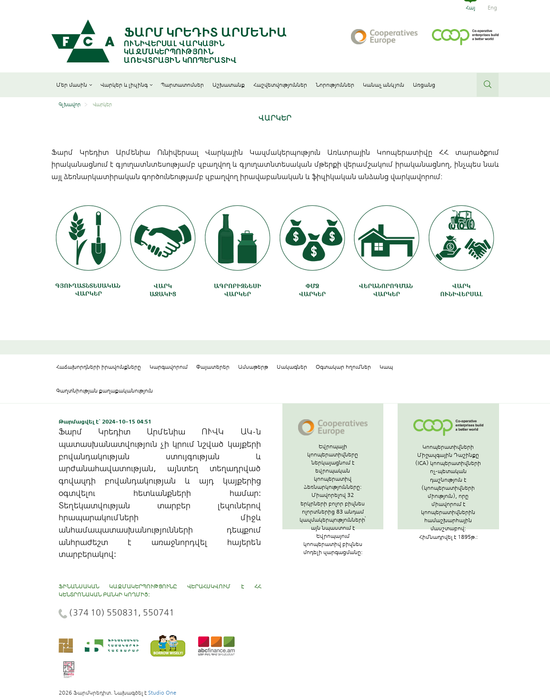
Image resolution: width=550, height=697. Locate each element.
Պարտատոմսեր (182, 84)
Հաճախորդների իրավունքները (98, 367)
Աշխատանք (228, 84)
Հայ (470, 7)
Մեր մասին (74, 84)
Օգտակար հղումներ (343, 367)
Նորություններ (335, 84)
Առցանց (424, 84)
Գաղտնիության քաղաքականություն (104, 390)
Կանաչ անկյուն (383, 84)
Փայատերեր (213, 367)
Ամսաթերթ (253, 367)
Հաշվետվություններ (280, 84)
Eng (492, 7)
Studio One (162, 692)
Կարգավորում (169, 367)
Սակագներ (292, 367)
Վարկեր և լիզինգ (126, 84)
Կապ (386, 367)
